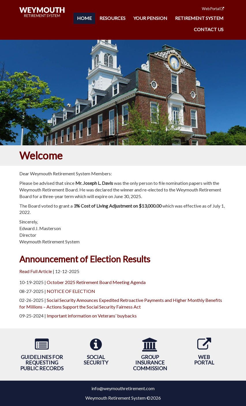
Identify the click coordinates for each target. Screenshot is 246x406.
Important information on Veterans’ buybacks (92, 315)
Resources (112, 18)
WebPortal (204, 360)
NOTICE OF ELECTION (71, 291)
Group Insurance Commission (150, 363)
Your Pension (150, 18)
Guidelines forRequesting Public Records (41, 363)
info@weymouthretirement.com (123, 388)
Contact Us (209, 29)
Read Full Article (35, 271)
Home (84, 18)
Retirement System (199, 18)
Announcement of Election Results (84, 259)
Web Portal (213, 8)
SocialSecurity (96, 360)
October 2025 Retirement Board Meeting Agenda (96, 282)
